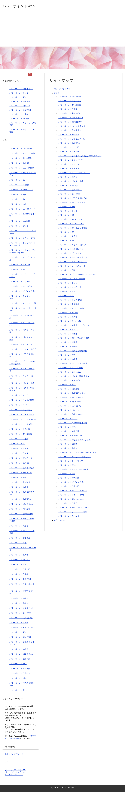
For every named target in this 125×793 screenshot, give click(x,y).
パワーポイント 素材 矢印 (69, 381)
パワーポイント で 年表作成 (70, 97)
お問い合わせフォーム (14, 755)
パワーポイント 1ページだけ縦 (71, 309)
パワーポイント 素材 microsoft (71, 500)
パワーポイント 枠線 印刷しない (71, 250)
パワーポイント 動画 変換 (69, 144)
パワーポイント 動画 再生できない (72, 394)
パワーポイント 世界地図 (68, 478)
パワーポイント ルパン (67, 419)
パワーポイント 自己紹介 (68, 517)
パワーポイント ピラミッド (69, 254)
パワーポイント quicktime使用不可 (72, 423)
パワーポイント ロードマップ (70, 462)
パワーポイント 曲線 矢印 (69, 114)
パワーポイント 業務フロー (69, 449)
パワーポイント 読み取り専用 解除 (72, 351)
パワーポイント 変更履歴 (68, 169)
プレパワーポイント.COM (15, 770)
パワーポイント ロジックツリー (71, 161)
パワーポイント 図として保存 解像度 (73, 339)
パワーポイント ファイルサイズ (71, 139)
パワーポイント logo (66, 207)
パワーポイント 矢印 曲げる (70, 406)
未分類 (56, 94)
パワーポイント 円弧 (67, 271)
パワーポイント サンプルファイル (72, 491)
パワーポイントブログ (14, 775)
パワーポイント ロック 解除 (70, 300)
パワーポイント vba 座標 (68, 389)
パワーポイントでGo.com (15, 773)
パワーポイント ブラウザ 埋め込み (72, 199)
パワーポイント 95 (66, 233)
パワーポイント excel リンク (70, 220)
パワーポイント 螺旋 (67, 385)
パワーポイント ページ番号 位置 (71, 127)
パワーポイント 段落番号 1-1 (70, 131)
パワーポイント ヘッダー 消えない (72, 245)
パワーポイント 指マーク (68, 411)
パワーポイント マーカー (68, 152)
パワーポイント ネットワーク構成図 (73, 470)
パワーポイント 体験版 (67, 334)
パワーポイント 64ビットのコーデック (74, 440)
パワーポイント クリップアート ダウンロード (77, 453)
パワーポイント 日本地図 (68, 487)
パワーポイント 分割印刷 (68, 305)
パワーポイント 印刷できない (70, 415)
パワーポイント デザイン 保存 (70, 483)
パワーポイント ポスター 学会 (70, 182)
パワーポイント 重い (67, 466)
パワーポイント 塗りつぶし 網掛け (72, 228)
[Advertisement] (62, 30)
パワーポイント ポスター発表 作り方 (73, 377)
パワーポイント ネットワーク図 (71, 279)
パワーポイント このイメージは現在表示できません (79, 156)
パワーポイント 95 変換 (68, 186)
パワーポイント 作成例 (67, 347)
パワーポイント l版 (66, 241)
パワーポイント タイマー (68, 212)
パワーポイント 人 (66, 296)
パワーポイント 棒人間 (67, 178)
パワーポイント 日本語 (67, 504)
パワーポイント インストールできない (74, 173)
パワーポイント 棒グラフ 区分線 (71, 203)
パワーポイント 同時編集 (68, 135)
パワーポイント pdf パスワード (71, 224)
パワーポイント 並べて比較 (69, 106)
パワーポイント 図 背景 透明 (70, 122)
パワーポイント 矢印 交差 (69, 194)
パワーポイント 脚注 (67, 216)
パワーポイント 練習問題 (68, 432)
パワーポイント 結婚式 (67, 445)
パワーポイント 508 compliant (70, 436)
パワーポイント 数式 (67, 292)
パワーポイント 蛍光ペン (68, 428)
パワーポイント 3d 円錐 (68, 313)
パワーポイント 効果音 (67, 360)
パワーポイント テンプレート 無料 (72, 512)
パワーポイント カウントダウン (71, 495)
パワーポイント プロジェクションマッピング (77, 275)
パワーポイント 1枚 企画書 (69, 402)
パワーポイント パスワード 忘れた (72, 258)
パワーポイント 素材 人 (68, 330)
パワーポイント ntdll (66, 474)
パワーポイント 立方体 (67, 237)
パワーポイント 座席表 (67, 317)
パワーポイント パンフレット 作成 (72, 364)
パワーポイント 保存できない (70, 398)
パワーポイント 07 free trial (69, 373)
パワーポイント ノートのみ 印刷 (71, 267)
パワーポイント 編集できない (70, 118)
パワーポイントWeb (22, 6)
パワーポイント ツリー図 (68, 148)
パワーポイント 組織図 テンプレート (73, 326)
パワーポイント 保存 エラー (70, 190)
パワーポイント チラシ (67, 283)
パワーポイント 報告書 (67, 343)
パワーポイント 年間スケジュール (72, 262)
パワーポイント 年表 (67, 356)
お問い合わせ (59, 521)
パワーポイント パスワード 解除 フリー (74, 457)
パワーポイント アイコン (68, 165)
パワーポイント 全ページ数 (69, 322)
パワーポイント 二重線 (67, 110)
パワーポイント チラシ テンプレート (73, 508)
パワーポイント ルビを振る (69, 101)
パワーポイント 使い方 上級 (70, 288)
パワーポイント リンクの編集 (70, 368)
